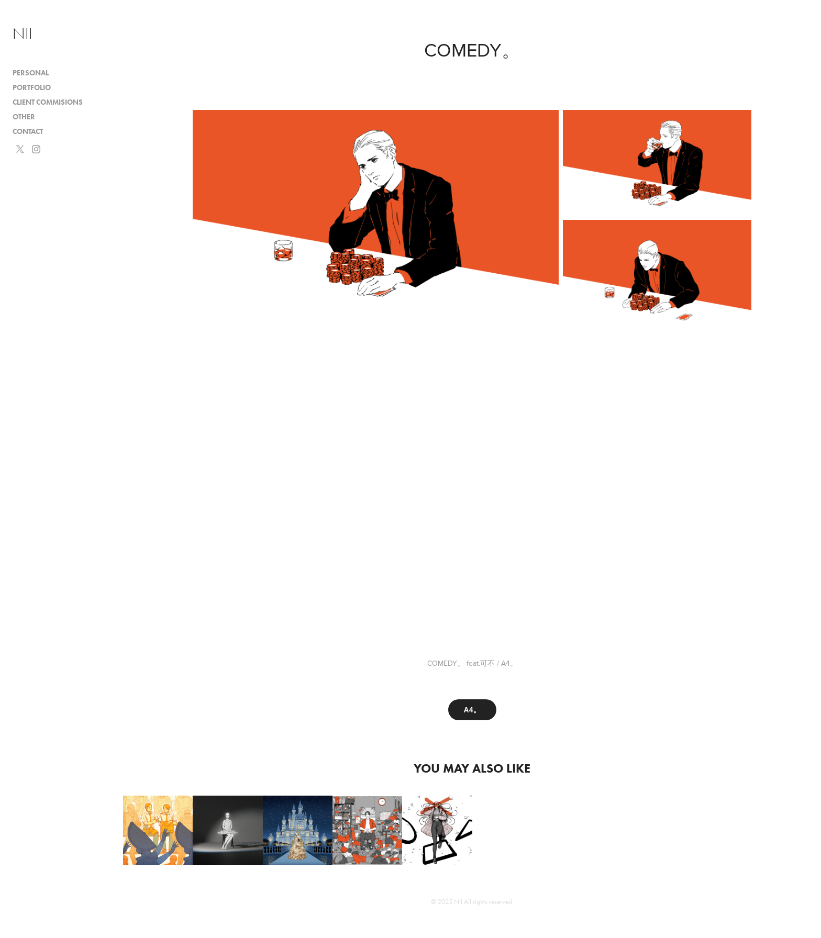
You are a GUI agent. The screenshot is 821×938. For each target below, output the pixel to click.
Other (24, 117)
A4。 (472, 710)
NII (22, 34)
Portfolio (32, 87)
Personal (31, 73)
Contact (28, 131)
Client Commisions (48, 102)
